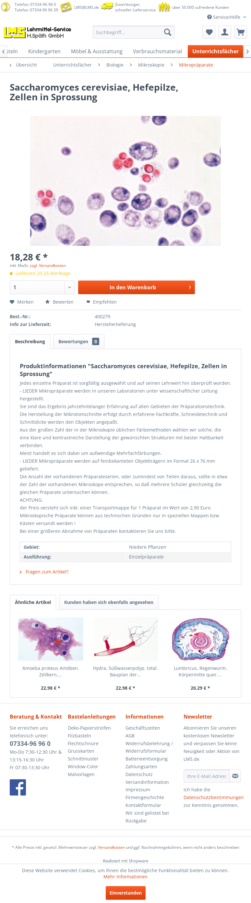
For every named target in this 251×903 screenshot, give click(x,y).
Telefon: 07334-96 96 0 (35, 4)
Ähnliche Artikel (33, 602)
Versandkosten (111, 847)
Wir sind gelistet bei (147, 813)
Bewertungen (78, 341)
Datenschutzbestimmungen (214, 797)
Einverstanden (126, 893)
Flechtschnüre (83, 743)
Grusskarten (81, 751)
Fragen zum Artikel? (44, 572)
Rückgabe (136, 821)
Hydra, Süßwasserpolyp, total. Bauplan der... (125, 671)
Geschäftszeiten (143, 728)
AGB (130, 736)
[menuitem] (133, 32)
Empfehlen (101, 302)
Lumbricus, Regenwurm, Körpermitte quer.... (200, 671)
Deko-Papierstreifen (89, 728)
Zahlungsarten (141, 766)
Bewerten (60, 302)
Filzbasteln (79, 736)
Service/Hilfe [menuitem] (224, 17)
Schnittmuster (83, 759)
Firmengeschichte (145, 797)
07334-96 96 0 (30, 743)
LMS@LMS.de (86, 7)
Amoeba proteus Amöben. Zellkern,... (50, 671)
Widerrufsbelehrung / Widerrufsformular (149, 747)
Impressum (138, 789)
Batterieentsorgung (147, 759)
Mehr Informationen (125, 876)
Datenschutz (139, 774)
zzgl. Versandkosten (48, 265)
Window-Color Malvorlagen (83, 770)
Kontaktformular (143, 805)
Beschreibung (30, 341)
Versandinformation (147, 782)
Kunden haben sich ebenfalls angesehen (108, 602)
